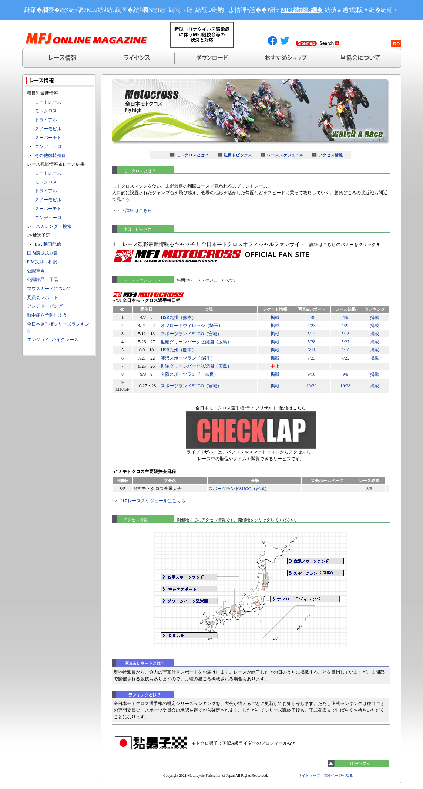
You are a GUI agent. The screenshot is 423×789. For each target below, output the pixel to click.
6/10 (345, 350)
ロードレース (48, 102)
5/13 (345, 333)
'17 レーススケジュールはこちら (153, 500)
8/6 (369, 488)
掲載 (275, 317)
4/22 (345, 325)
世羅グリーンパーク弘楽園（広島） (196, 341)
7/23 (311, 358)
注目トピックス (238, 155)
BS (37, 244)
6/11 (311, 350)
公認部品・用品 (42, 279)
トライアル (46, 119)
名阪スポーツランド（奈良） (189, 374)
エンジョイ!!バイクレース (53, 339)
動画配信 (52, 244)
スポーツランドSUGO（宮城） (191, 333)
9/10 (311, 374)
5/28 (311, 341)
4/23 (311, 325)
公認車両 (36, 270)
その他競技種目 (50, 155)
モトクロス (46, 111)
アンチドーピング (45, 306)
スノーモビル (48, 128)
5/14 (311, 333)
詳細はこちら (138, 210)
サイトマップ (309, 775)
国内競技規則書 (42, 253)
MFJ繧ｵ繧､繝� (302, 10)
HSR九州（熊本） (178, 317)
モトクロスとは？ (192, 155)
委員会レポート (42, 297)
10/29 (311, 385)
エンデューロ (48, 146)
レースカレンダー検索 (49, 226)
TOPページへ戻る (338, 775)
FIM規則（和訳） (44, 261)
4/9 (311, 317)
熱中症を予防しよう (47, 315)
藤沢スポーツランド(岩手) (186, 358)
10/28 (345, 385)
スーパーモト (48, 137)
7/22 (345, 358)
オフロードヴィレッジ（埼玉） (192, 325)
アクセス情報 (330, 155)
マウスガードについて (49, 288)
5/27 (345, 341)
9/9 (345, 374)
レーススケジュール (285, 155)
